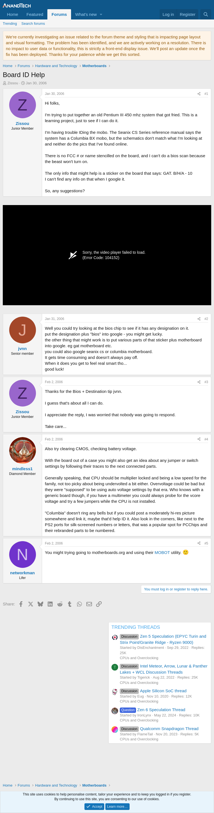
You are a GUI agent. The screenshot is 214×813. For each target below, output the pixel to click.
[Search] (205, 14)
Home (12, 14)
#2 (206, 319)
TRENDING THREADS (135, 627)
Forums (59, 14)
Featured (34, 14)
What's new (86, 14)
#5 (206, 543)
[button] (101, 14)
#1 (206, 94)
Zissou (13, 83)
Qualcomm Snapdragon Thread (159, 728)
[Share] (199, 94)
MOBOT (162, 552)
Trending (10, 23)
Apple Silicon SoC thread (153, 690)
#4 (206, 439)
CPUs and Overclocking (139, 658)
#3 (206, 382)
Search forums (33, 23)
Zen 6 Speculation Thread (152, 709)
